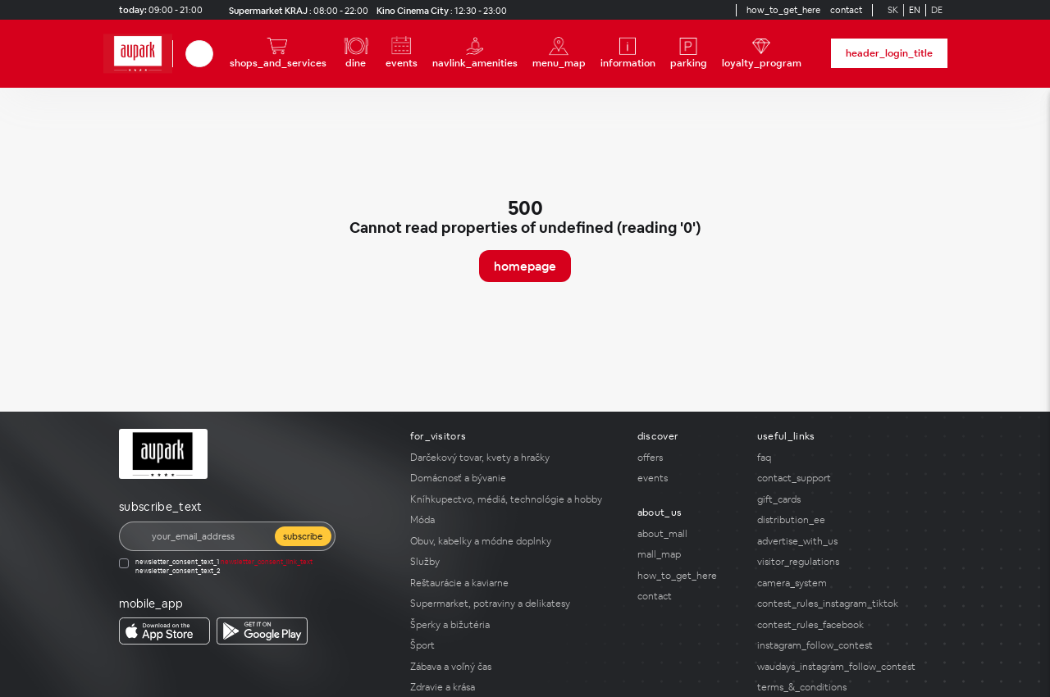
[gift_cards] (844, 499)
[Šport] (514, 645)
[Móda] (514, 519)
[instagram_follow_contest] (844, 645)
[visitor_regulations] (844, 561)
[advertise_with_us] (844, 541)
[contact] (846, 10)
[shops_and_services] (278, 54)
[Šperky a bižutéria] (514, 624)
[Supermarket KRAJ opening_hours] (295, 10)
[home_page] (137, 54)
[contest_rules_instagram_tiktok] (844, 603)
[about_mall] (687, 533)
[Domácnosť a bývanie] (514, 478)
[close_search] (215, 53)
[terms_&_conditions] (844, 687)
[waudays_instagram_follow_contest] (844, 666)
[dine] (356, 54)
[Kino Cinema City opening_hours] (439, 10)
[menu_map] (559, 54)
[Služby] (514, 561)
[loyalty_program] (761, 54)
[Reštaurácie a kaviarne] (514, 583)
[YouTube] (706, 10)
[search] (199, 53)
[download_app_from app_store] (164, 631)
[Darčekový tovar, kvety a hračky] (514, 457)
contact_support (794, 478)
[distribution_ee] (844, 519)
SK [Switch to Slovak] (893, 10)
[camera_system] (844, 583)
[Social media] (677, 10)
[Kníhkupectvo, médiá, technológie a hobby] (514, 499)
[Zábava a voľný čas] (514, 666)
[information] (627, 54)
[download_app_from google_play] (262, 631)
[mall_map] (687, 554)
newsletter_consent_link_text (267, 562)
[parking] (688, 54)
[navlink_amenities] (475, 54)
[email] (208, 536)
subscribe (302, 536)
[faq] (844, 457)
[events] (402, 54)
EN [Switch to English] (914, 10)
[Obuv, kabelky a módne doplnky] (514, 541)
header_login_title (889, 53)
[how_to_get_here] (783, 10)
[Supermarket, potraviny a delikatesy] (514, 603)
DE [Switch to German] (937, 10)
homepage (525, 266)
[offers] (687, 457)
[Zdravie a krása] (514, 687)
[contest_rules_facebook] (844, 624)
